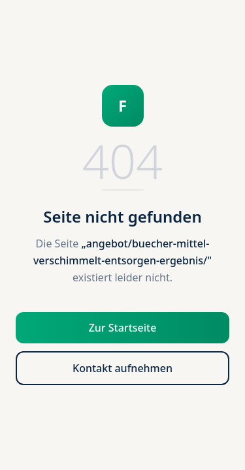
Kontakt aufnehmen (122, 368)
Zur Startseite (123, 328)
